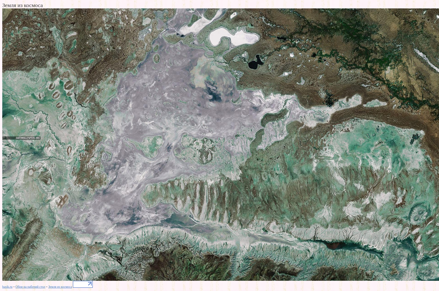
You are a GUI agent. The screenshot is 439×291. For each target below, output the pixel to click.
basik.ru (7, 287)
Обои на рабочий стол (30, 287)
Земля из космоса (60, 287)
